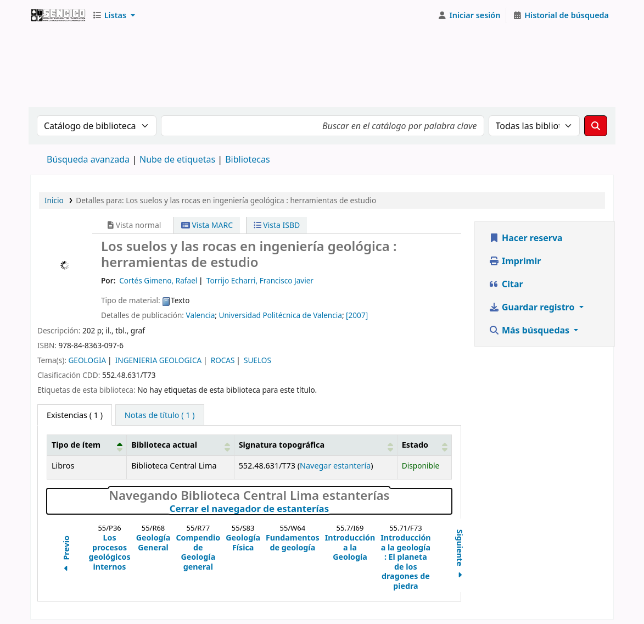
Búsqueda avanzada (88, 159)
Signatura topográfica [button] (282, 444)
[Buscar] (595, 125)
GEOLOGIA (87, 360)
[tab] (159, 415)
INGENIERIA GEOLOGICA (158, 360)
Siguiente (459, 555)
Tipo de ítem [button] (76, 444)
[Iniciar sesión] (469, 15)
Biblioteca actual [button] (164, 444)
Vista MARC (207, 225)
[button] (113, 15)
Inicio (54, 200)
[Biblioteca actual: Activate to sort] (180, 445)
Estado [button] (415, 444)
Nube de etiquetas (177, 159)
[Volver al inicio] (611, 590)
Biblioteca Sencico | (58, 15)
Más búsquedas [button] (530, 330)
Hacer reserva (526, 238)
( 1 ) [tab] (75, 415)
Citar (506, 284)
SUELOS (257, 360)
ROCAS (223, 360)
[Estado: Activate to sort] (424, 445)
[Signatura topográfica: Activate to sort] (315, 445)
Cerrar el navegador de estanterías (311, 508)
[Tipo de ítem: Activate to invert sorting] (87, 445)
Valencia (200, 315)
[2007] (357, 315)
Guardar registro (533, 307)
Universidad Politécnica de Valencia (280, 315)
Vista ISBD (277, 225)
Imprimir (515, 261)
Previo (66, 555)
